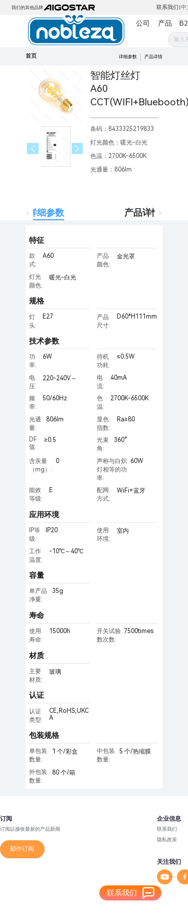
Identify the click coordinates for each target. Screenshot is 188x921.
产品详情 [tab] (142, 212)
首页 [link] (31, 56)
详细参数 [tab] (46, 212)
